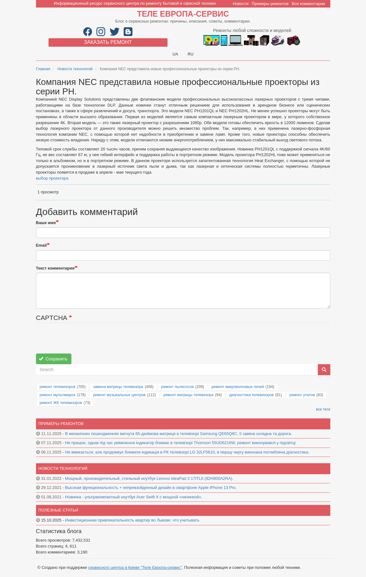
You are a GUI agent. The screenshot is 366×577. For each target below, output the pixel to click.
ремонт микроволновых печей (238, 387)
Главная (43, 69)
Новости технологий (75, 69)
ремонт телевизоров (57, 387)
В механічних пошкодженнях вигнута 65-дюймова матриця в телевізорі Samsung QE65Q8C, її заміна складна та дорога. (178, 433)
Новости (240, 3)
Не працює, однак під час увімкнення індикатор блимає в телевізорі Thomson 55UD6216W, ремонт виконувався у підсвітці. (181, 442)
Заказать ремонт (108, 42)
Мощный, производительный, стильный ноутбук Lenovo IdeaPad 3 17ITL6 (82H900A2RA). (149, 478)
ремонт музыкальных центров (119, 395)
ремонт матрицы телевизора (188, 395)
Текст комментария (55, 268)
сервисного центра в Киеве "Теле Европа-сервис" (135, 567)
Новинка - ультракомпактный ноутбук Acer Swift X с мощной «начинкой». (133, 497)
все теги (323, 409)
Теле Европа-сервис (183, 13)
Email (41, 245)
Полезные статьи (58, 510)
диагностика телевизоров (251, 395)
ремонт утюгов (302, 395)
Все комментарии (308, 3)
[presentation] (83, 341)
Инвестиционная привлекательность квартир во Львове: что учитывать (132, 520)
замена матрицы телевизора (118, 387)
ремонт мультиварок (57, 395)
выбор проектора (52, 178)
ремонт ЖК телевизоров (61, 403)
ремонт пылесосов (177, 387)
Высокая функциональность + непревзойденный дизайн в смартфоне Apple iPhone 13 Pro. (151, 487)
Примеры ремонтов (270, 3)
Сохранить (53, 358)
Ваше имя (46, 222)
